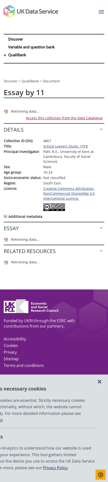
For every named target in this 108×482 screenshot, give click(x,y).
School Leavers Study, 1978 (65, 146)
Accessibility (15, 339)
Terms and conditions (24, 365)
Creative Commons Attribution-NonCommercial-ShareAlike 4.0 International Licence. (69, 193)
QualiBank (17, 55)
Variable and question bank (32, 47)
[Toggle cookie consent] (101, 475)
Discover (16, 39)
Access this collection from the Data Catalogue (64, 118)
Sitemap (11, 359)
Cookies (11, 345)
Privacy (10, 352)
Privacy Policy (55, 467)
